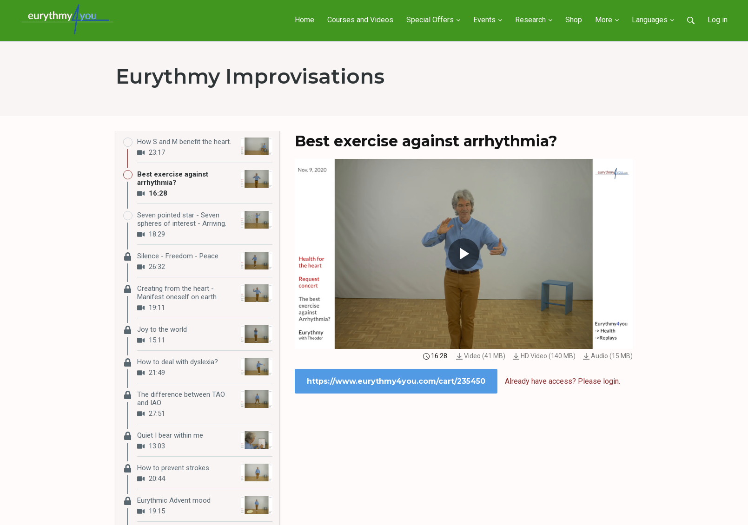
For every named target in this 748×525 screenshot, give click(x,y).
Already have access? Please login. (562, 381)
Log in (718, 19)
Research (533, 19)
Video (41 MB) (480, 356)
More (607, 19)
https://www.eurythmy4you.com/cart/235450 (396, 381)
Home (304, 19)
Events (487, 19)
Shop (573, 19)
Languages (653, 19)
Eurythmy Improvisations (250, 76)
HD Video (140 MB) (544, 356)
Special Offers (433, 19)
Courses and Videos (360, 19)
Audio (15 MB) (608, 356)
